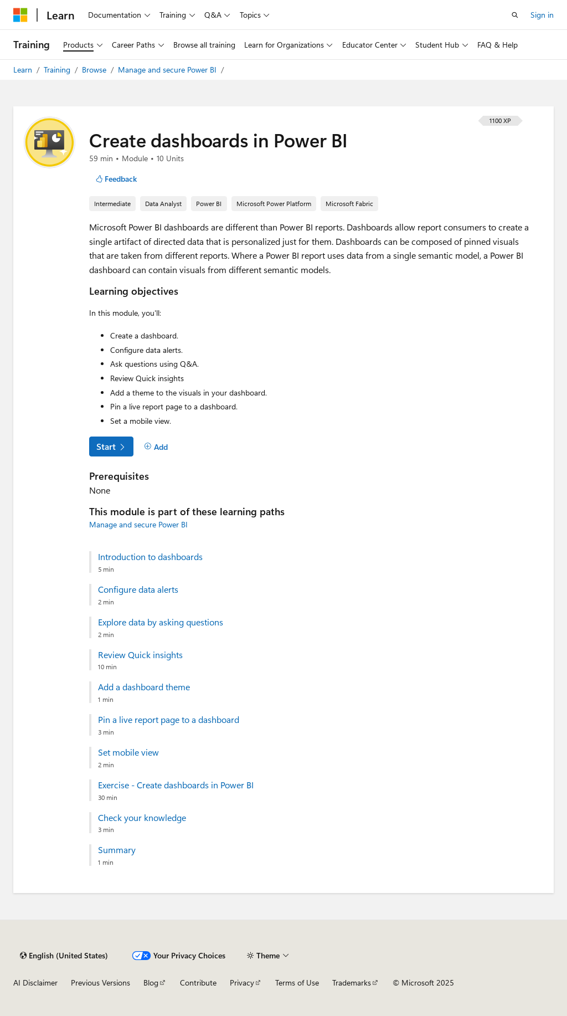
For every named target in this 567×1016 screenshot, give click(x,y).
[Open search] (515, 15)
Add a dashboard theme (144, 686)
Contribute (198, 982)
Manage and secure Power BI (168, 69)
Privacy (242, 982)
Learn (23, 69)
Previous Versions (100, 982)
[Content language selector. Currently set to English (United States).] (64, 955)
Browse (95, 69)
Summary (117, 849)
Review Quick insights (140, 654)
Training (58, 69)
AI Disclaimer (35, 982)
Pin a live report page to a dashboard (168, 719)
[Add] (156, 447)
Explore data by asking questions (160, 622)
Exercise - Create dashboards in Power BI (176, 785)
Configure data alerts (138, 589)
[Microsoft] (20, 15)
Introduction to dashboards (150, 556)
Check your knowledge (142, 817)
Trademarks (351, 982)
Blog (150, 982)
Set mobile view (128, 752)
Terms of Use (297, 982)
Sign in (542, 14)
